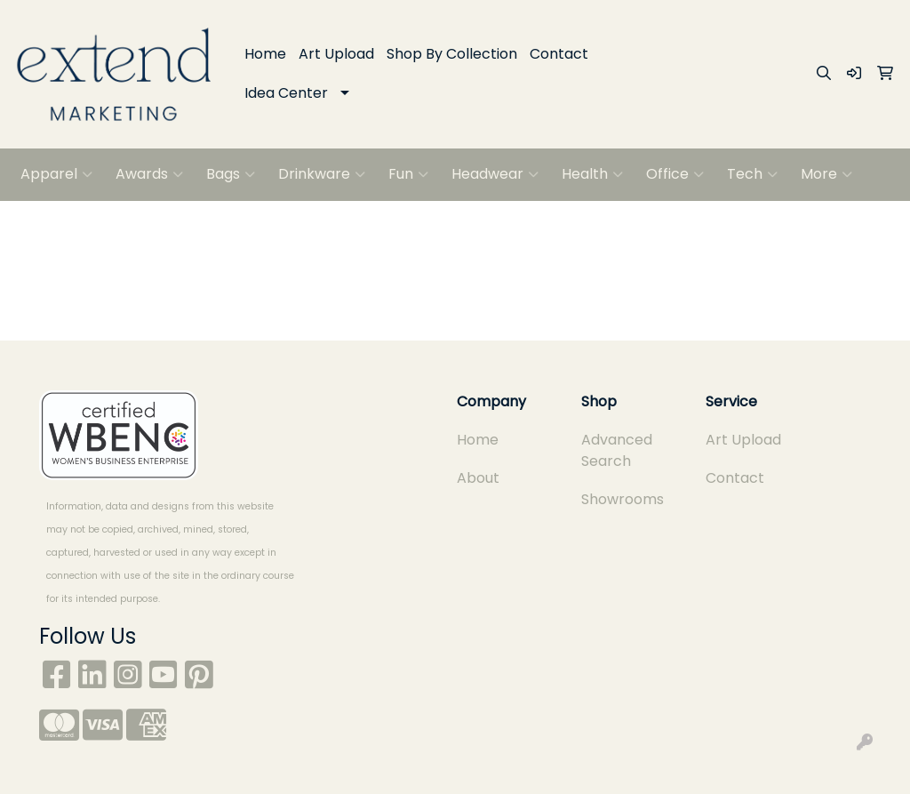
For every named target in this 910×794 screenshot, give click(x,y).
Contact (559, 54)
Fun (408, 174)
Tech (752, 174)
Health (592, 174)
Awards (149, 174)
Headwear (495, 174)
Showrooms (622, 499)
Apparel (56, 174)
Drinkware (321, 174)
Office (675, 174)
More (826, 174)
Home (265, 54)
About (478, 478)
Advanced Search (616, 450)
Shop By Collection (452, 54)
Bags (230, 174)
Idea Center (286, 93)
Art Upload (336, 54)
